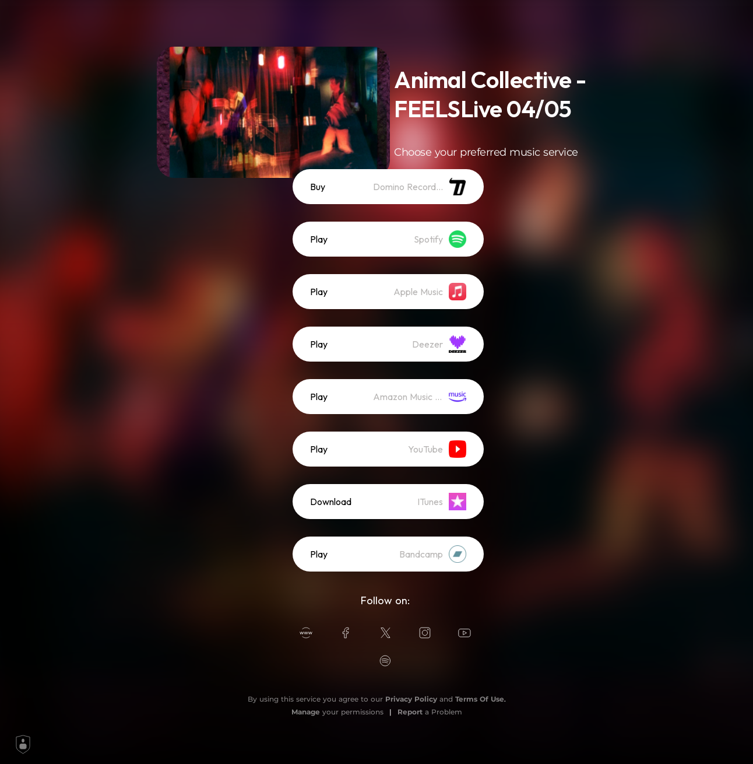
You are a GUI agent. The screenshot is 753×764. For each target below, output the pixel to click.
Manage (305, 711)
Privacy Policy (411, 699)
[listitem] (388, 186)
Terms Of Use (479, 699)
